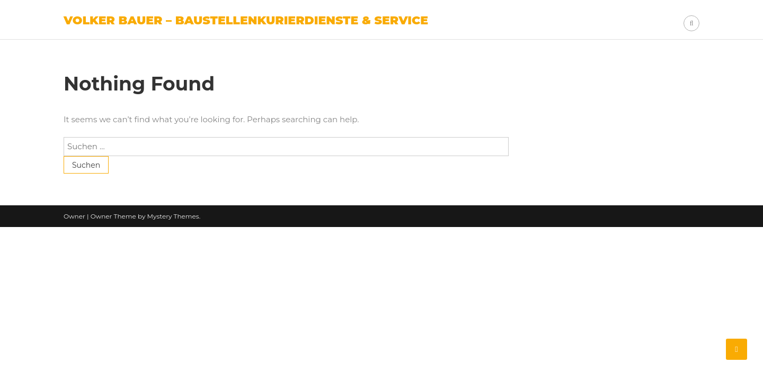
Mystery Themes (173, 216)
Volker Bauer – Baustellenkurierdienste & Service (246, 20)
